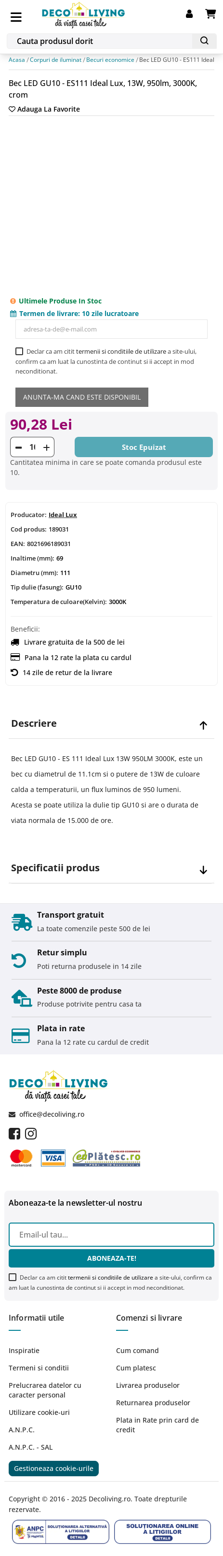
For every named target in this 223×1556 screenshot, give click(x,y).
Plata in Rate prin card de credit (157, 1424)
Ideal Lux (63, 514)
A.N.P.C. (22, 1429)
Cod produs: (29, 529)
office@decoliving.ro (51, 1114)
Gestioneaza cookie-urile (53, 1468)
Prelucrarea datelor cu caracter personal (45, 1390)
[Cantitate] (32, 447)
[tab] (111, 723)
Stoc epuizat (144, 447)
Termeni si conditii (39, 1367)
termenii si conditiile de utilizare (121, 351)
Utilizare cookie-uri (39, 1412)
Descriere (34, 723)
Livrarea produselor (148, 1385)
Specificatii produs (55, 868)
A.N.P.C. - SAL (30, 1447)
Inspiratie (24, 1350)
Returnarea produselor (153, 1402)
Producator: (29, 514)
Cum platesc (136, 1367)
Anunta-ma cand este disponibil (82, 397)
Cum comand (137, 1350)
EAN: (18, 543)
